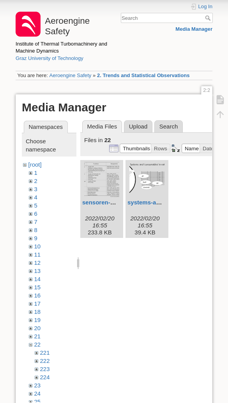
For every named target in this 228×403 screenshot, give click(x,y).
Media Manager (193, 29)
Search (208, 18)
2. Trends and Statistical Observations (143, 75)
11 (37, 254)
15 (37, 287)
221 (45, 352)
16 (37, 295)
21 (37, 336)
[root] (35, 164)
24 (37, 393)
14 (37, 279)
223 (45, 369)
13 (37, 270)
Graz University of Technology (49, 58)
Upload (138, 126)
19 (37, 320)
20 (37, 328)
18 (37, 311)
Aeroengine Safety (70, 75)
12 (37, 262)
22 (37, 344)
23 (37, 385)
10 (37, 246)
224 (45, 377)
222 (45, 360)
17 (37, 303)
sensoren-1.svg (103, 202)
